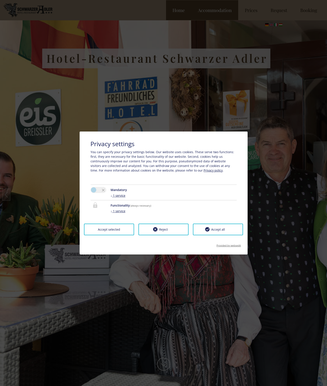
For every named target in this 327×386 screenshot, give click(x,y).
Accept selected (109, 229)
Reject (163, 229)
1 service (118, 195)
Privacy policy (213, 170)
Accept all (218, 229)
